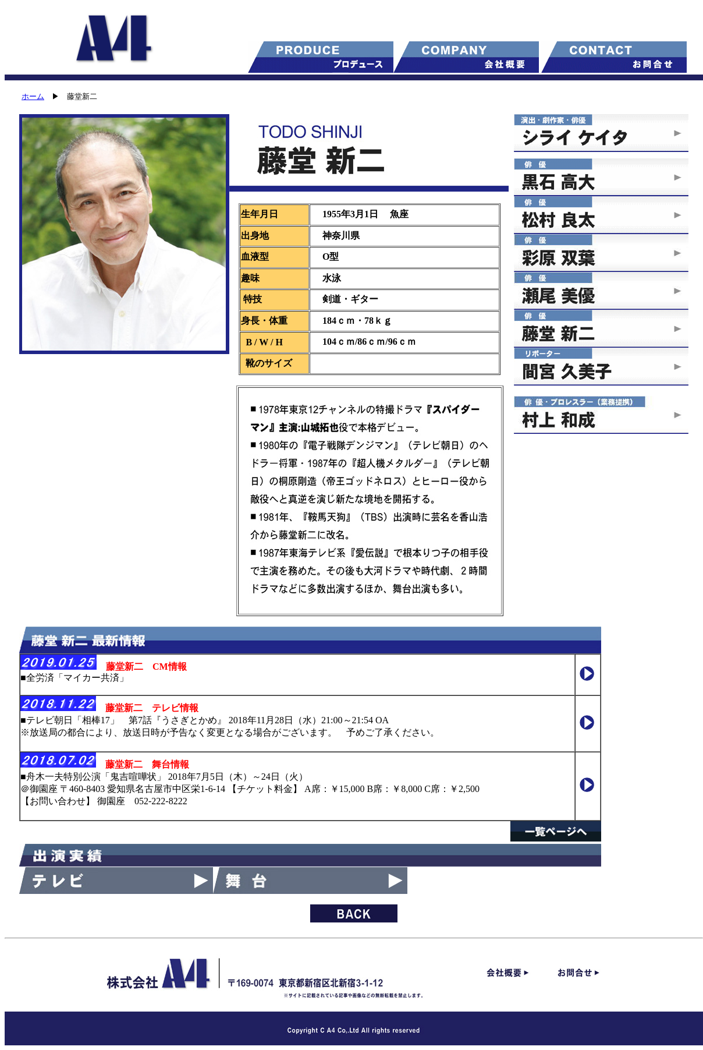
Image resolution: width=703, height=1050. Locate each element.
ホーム (33, 96)
